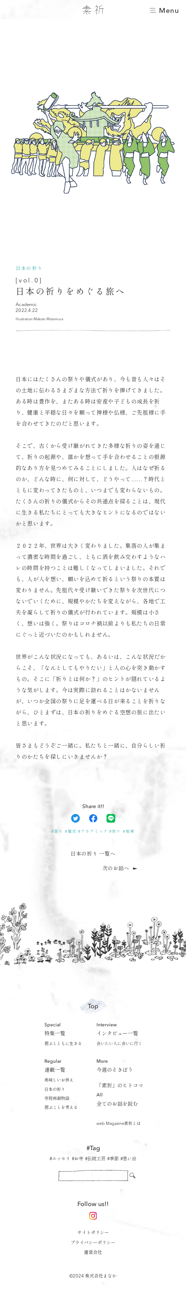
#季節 (113, 1159)
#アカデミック (93, 832)
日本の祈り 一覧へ (92, 854)
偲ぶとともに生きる (63, 1044)
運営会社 (93, 1252)
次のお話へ (115, 869)
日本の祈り (54, 1090)
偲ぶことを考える (61, 1108)
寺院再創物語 (56, 1099)
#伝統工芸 (95, 1159)
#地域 (129, 832)
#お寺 (77, 1159)
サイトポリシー (93, 1233)
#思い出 (128, 1159)
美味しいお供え (59, 1080)
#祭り (57, 832)
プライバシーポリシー (93, 1243)
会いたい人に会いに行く (119, 1044)
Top (93, 1006)
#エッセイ (60, 1159)
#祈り (115, 832)
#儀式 (71, 832)
